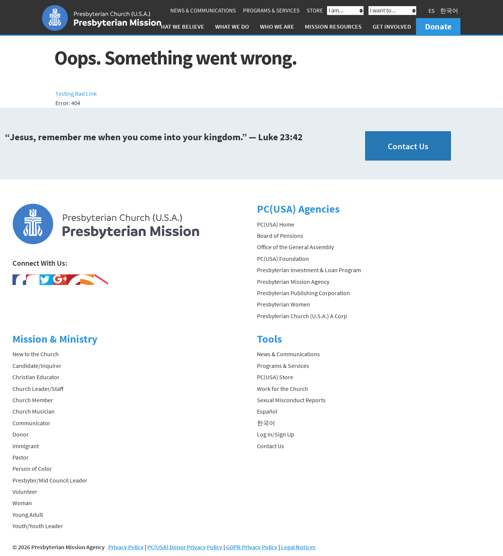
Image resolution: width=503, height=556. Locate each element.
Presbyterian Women (283, 304)
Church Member (32, 400)
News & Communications (203, 10)
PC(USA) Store (275, 377)
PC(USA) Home (275, 224)
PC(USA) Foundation (283, 258)
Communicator (31, 423)
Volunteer (24, 491)
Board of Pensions (280, 235)
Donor (20, 434)
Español (267, 411)
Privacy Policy (126, 547)
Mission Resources (333, 26)
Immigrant (25, 446)
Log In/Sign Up (275, 434)
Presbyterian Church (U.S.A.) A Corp (302, 316)
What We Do (232, 26)
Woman (22, 503)
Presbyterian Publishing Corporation (303, 293)
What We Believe (180, 26)
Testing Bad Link (76, 93)
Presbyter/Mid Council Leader (49, 480)
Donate (438, 26)
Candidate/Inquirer (36, 365)
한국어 (449, 10)
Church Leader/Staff (37, 388)
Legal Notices (298, 547)
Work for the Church (282, 388)
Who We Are (277, 26)
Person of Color (32, 468)
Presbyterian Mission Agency (293, 281)
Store (315, 10)
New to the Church (35, 354)
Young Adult (27, 514)
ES (431, 10)
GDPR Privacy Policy (251, 547)
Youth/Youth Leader (37, 526)
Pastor (20, 457)
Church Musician (33, 411)
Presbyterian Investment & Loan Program (309, 270)
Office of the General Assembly (295, 247)
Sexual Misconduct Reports (291, 400)
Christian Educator (36, 377)
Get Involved (392, 26)
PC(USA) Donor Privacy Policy (184, 547)
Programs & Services (271, 10)
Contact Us (408, 146)
